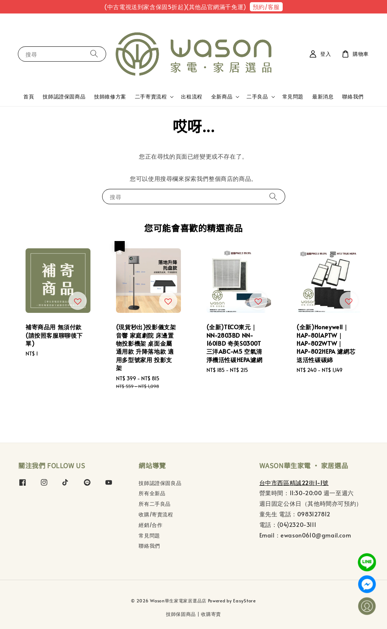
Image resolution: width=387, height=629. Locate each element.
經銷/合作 (150, 524)
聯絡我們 (352, 96)
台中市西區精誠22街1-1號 (294, 482)
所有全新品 (152, 493)
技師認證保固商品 (64, 96)
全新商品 (221, 96)
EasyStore (244, 600)
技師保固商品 (181, 614)
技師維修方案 (110, 96)
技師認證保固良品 (160, 483)
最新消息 (322, 96)
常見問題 (292, 96)
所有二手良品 (155, 503)
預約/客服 (266, 7)
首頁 (28, 96)
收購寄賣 (211, 614)
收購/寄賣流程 (156, 514)
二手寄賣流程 (151, 96)
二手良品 (257, 96)
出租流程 (191, 96)
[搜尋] (94, 54)
